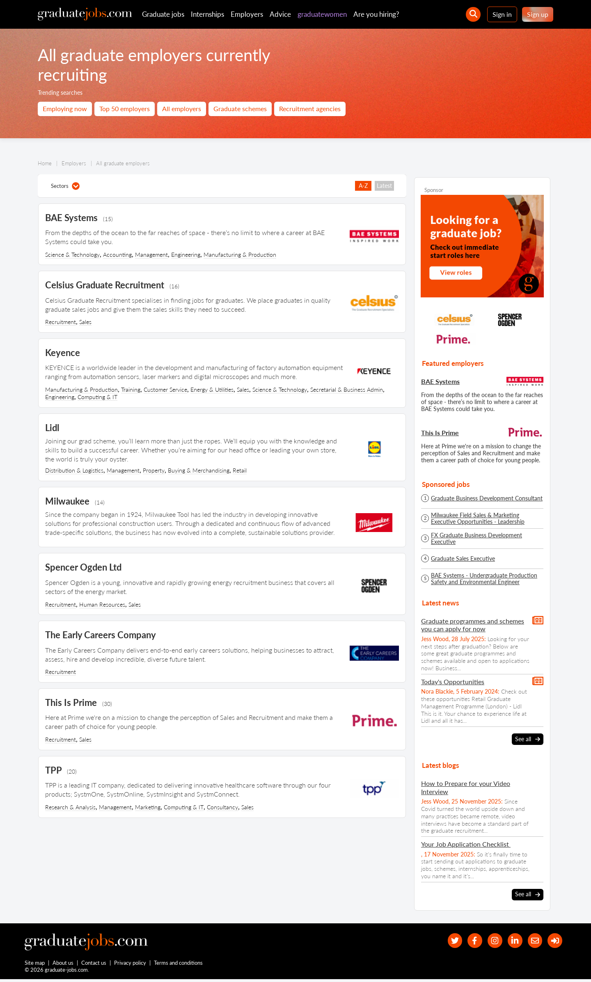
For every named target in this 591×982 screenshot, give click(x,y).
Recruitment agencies (310, 108)
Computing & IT (97, 396)
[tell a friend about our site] (531, 940)
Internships (207, 14)
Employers (247, 14)
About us (63, 964)
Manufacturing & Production (240, 254)
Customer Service (165, 389)
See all (527, 739)
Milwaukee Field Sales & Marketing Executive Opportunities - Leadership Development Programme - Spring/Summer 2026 (486, 518)
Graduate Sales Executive (463, 558)
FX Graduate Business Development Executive (476, 538)
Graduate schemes (240, 108)
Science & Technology (72, 254)
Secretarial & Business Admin (346, 389)
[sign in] (553, 940)
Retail (240, 470)
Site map (35, 964)
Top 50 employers (124, 108)
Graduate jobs (163, 14)
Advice (280, 14)
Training (130, 389)
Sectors (65, 186)
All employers (181, 108)
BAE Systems (440, 381)
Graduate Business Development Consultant (487, 498)
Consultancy (222, 807)
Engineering (185, 254)
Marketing (147, 807)
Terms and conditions (178, 964)
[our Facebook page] (465, 940)
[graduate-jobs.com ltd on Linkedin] (510, 940)
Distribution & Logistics (74, 470)
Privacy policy (131, 964)
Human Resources (102, 604)
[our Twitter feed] (443, 940)
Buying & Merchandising (198, 470)
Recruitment (60, 321)
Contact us (94, 964)
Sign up (537, 14)
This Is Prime (440, 432)
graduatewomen (322, 14)
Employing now (65, 108)
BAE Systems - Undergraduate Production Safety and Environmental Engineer (484, 578)
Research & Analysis (70, 807)
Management (151, 254)
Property (154, 470)
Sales (85, 321)
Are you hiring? (376, 14)
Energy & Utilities (212, 389)
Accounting (117, 254)
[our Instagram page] (487, 940)
